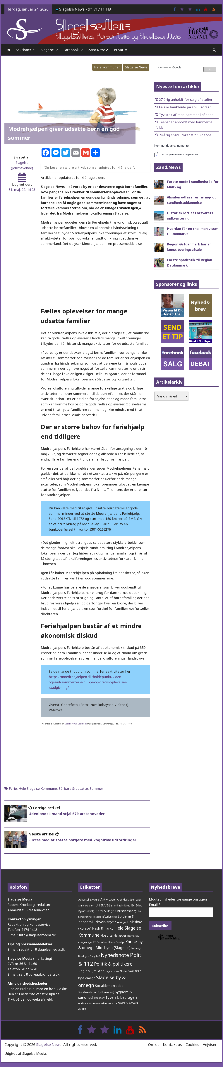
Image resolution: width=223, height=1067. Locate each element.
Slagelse (47, 50)
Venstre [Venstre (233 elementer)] (112, 1003)
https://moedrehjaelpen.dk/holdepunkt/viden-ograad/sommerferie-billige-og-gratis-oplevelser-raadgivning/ (88, 682)
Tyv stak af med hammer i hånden (186, 114)
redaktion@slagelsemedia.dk (42, 949)
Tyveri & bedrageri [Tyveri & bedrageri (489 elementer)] (121, 997)
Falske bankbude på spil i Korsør (185, 107)
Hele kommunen (107, 67)
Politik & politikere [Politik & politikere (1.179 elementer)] (113, 964)
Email (154, 904)
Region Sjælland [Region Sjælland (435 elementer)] (91, 970)
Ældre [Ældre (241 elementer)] (82, 1008)
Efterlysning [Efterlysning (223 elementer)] (109, 916)
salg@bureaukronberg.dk (39, 974)
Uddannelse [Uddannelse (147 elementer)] (84, 1003)
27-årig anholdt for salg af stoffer (185, 99)
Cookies (192, 1044)
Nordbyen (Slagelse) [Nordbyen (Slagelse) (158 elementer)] (89, 956)
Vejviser (210, 1044)
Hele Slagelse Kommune (38, 788)
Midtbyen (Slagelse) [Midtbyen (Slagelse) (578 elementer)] (113, 947)
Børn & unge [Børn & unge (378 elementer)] (104, 910)
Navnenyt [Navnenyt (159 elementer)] (136, 948)
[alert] (186, 154)
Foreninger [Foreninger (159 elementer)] (120, 922)
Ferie (13, 788)
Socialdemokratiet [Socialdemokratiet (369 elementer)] (109, 985)
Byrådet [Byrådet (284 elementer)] (136, 905)
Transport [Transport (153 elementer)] (99, 997)
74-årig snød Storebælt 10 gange (185, 135)
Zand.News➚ (98, 50)
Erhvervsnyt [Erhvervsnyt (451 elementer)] (104, 921)
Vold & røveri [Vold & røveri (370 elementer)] (128, 1003)
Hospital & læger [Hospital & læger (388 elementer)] (113, 935)
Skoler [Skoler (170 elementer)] (123, 971)
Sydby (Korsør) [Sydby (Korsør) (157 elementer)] (106, 992)
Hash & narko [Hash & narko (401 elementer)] (103, 928)
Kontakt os (172, 1044)
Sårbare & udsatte (73, 788)
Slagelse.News (136, 67)
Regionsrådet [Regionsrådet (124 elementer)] (112, 971)
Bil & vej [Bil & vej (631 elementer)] (102, 905)
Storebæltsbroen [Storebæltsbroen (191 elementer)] (87, 992)
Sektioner (23, 50)
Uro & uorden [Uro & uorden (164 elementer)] (99, 1003)
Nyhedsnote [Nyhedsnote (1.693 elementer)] (115, 955)
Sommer (96, 788)
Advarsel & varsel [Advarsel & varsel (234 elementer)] (89, 899)
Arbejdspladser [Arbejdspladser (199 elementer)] (126, 899)
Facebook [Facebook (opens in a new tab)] (71, 50)
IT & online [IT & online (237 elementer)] (100, 942)
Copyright (82, 723)
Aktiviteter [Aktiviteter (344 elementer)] (108, 899)
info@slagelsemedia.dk (37, 935)
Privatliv (120, 50)
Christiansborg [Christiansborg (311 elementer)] (126, 911)
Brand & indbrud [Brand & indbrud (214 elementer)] (120, 905)
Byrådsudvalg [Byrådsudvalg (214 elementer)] (86, 911)
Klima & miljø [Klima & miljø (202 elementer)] (116, 942)
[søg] (178, 67)
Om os (153, 1044)
